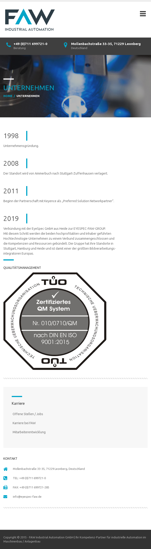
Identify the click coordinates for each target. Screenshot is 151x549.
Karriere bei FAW (24, 423)
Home (7, 95)
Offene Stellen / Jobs (28, 414)
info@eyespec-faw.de (27, 496)
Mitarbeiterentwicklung (29, 432)
